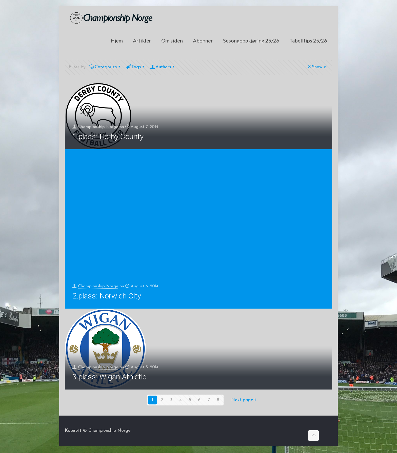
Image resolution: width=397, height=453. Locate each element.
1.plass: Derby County (108, 136)
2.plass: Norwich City (106, 296)
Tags (136, 67)
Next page (244, 400)
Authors (163, 67)
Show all (317, 67)
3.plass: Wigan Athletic (109, 377)
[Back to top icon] (313, 436)
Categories (105, 67)
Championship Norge (99, 126)
